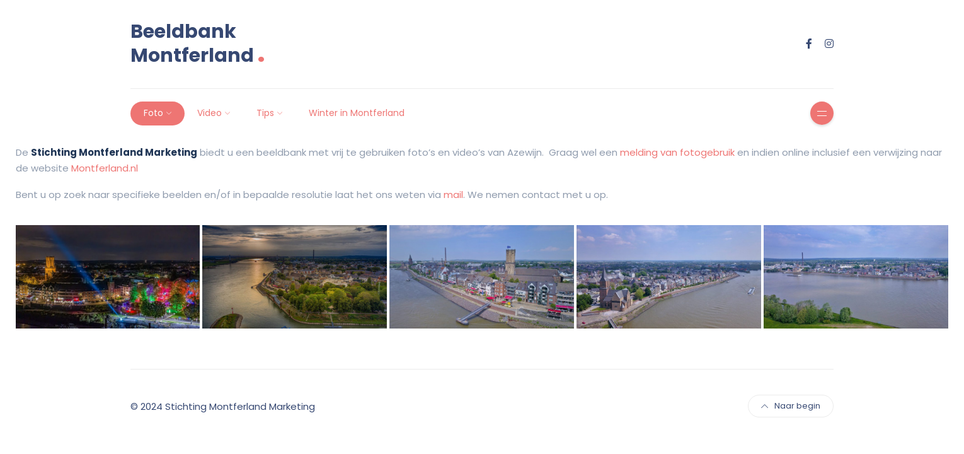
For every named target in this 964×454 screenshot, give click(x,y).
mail (453, 194)
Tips (265, 113)
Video (209, 113)
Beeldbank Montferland (197, 43)
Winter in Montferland (357, 113)
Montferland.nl (104, 168)
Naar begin (790, 406)
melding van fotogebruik (677, 152)
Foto (153, 113)
